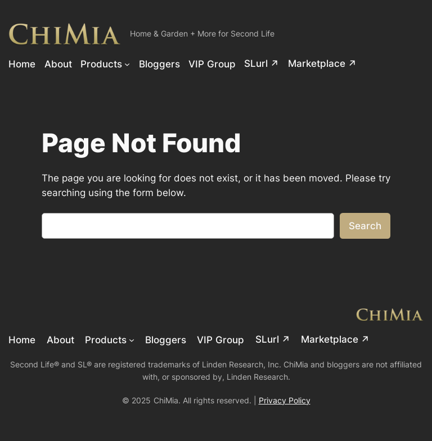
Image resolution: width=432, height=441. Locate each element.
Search (365, 225)
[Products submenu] (127, 63)
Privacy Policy (284, 400)
